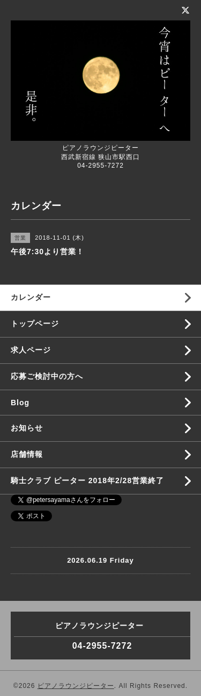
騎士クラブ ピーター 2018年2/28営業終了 (87, 480)
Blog (20, 402)
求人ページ (31, 350)
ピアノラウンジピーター (76, 686)
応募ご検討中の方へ (47, 376)
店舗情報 (27, 454)
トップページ (35, 323)
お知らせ (27, 428)
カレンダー (31, 297)
